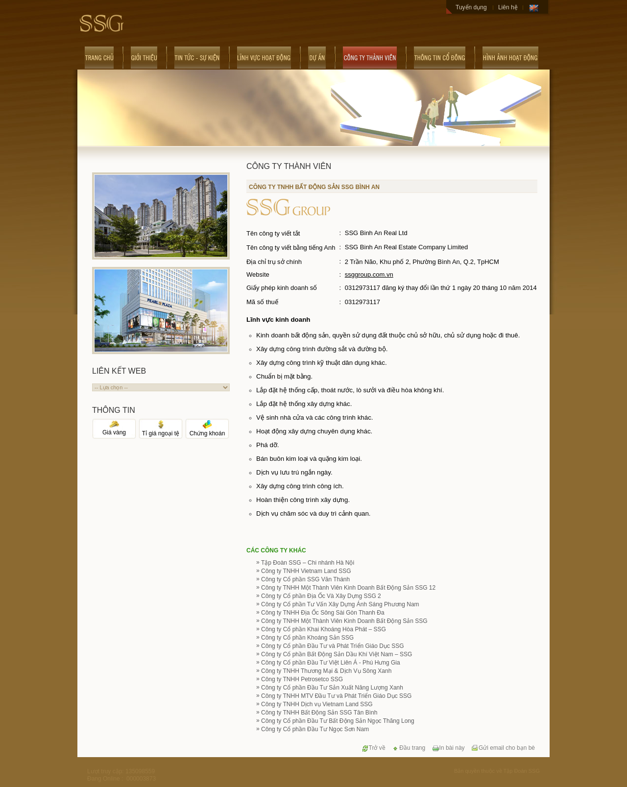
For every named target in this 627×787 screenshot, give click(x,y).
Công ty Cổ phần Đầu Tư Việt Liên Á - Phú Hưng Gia (330, 662)
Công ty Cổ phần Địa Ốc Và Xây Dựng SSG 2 (321, 596)
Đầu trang (408, 747)
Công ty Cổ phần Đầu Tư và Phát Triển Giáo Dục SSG (332, 646)
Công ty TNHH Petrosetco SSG (302, 679)
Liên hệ (508, 7)
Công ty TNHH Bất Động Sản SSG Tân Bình (319, 712)
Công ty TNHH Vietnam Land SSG (306, 571)
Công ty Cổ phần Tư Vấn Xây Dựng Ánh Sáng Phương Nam (340, 604)
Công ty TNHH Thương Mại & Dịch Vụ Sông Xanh (326, 671)
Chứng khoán (207, 430)
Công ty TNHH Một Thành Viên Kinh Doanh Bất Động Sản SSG (344, 621)
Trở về (374, 747)
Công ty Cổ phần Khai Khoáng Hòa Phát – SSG (323, 629)
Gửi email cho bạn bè (503, 747)
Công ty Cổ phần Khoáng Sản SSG (307, 637)
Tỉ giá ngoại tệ (160, 430)
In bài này (448, 747)
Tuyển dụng (471, 7)
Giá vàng (114, 430)
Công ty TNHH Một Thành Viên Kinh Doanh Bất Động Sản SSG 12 (348, 587)
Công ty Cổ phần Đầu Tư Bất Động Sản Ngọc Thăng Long (337, 720)
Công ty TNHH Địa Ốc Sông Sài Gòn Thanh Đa (323, 612)
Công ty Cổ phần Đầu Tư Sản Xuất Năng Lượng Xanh (332, 687)
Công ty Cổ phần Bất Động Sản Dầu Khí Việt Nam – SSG (336, 654)
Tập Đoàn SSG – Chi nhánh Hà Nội (307, 562)
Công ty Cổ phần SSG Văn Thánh (305, 579)
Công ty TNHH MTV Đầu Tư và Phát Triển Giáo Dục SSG (336, 695)
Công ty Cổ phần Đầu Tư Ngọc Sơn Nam (315, 729)
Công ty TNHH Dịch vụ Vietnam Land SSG (317, 704)
